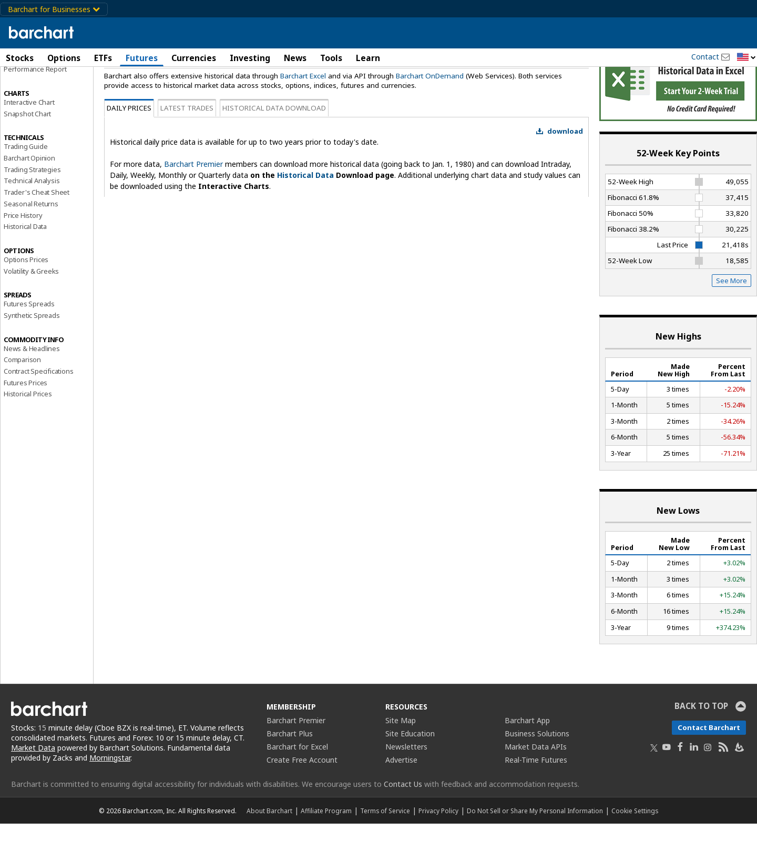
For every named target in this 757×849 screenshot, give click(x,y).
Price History (23, 240)
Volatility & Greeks (31, 296)
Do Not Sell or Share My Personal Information (535, 836)
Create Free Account (302, 785)
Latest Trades (186, 133)
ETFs (103, 58)
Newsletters (406, 772)
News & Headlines (32, 373)
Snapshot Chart (27, 138)
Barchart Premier (193, 189)
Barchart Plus (290, 759)
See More (731, 306)
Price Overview (27, 82)
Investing (250, 58)
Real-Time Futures (536, 785)
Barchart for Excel (297, 772)
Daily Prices (129, 133)
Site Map (400, 746)
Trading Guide (25, 171)
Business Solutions (537, 759)
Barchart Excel (303, 100)
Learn (368, 58)
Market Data (33, 772)
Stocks (20, 58)
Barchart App (527, 746)
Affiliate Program (326, 836)
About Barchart (269, 836)
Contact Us (403, 809)
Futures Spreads (29, 329)
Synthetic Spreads (32, 340)
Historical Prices (28, 419)
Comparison (22, 384)
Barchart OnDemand (430, 100)
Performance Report (35, 94)
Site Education (410, 759)
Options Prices (26, 284)
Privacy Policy (438, 836)
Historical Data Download (274, 133)
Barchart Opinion (29, 182)
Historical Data (25, 251)
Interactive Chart (29, 127)
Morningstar (109, 782)
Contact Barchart (709, 752)
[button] (746, 57)
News (295, 58)
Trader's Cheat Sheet (36, 217)
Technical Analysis (31, 206)
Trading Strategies (32, 194)
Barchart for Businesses (54, 9)
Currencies (193, 58)
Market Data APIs (536, 772)
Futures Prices (25, 407)
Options (63, 58)
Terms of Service (385, 836)
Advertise (401, 785)
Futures (142, 58)
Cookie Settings (634, 836)
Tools (331, 58)
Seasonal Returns (31, 228)
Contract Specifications (38, 396)
